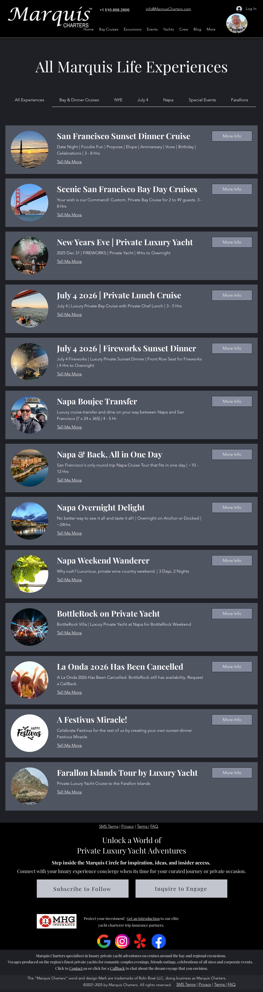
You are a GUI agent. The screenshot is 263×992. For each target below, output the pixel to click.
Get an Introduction (143, 918)
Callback (117, 968)
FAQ (154, 826)
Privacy (127, 826)
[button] (152, 29)
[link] (29, 99)
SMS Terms (108, 826)
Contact (76, 968)
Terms (142, 826)
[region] (238, 25)
